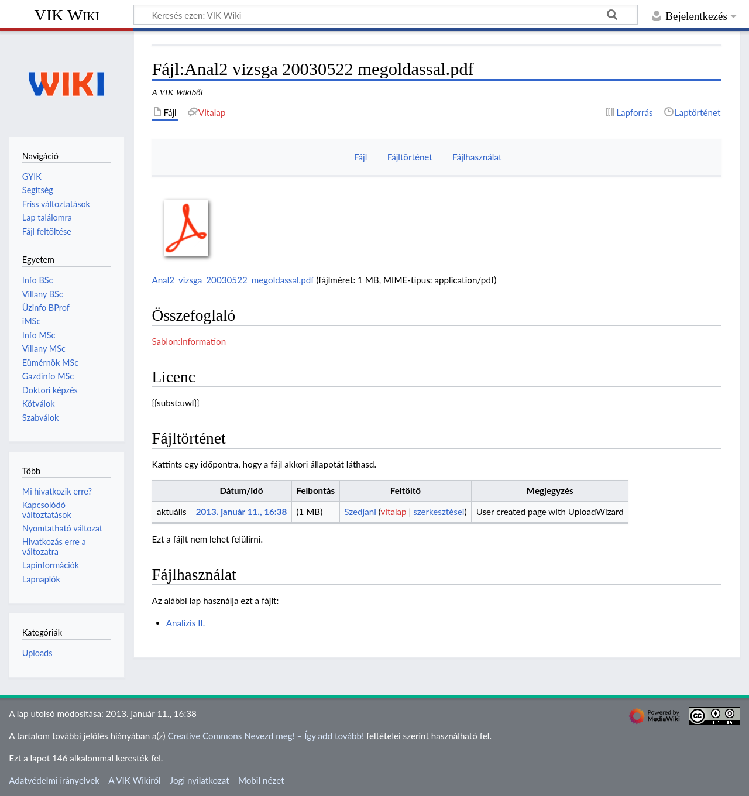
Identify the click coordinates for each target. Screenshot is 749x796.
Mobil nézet (261, 780)
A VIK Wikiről (134, 780)
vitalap (393, 511)
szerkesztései (438, 511)
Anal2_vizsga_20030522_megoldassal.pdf (233, 280)
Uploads (37, 653)
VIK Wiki (67, 15)
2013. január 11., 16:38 (241, 511)
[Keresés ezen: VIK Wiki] (385, 14)
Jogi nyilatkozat (199, 780)
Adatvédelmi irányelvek (54, 780)
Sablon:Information (189, 341)
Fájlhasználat (476, 157)
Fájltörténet (409, 157)
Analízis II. (185, 622)
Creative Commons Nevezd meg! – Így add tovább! (265, 735)
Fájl (360, 157)
